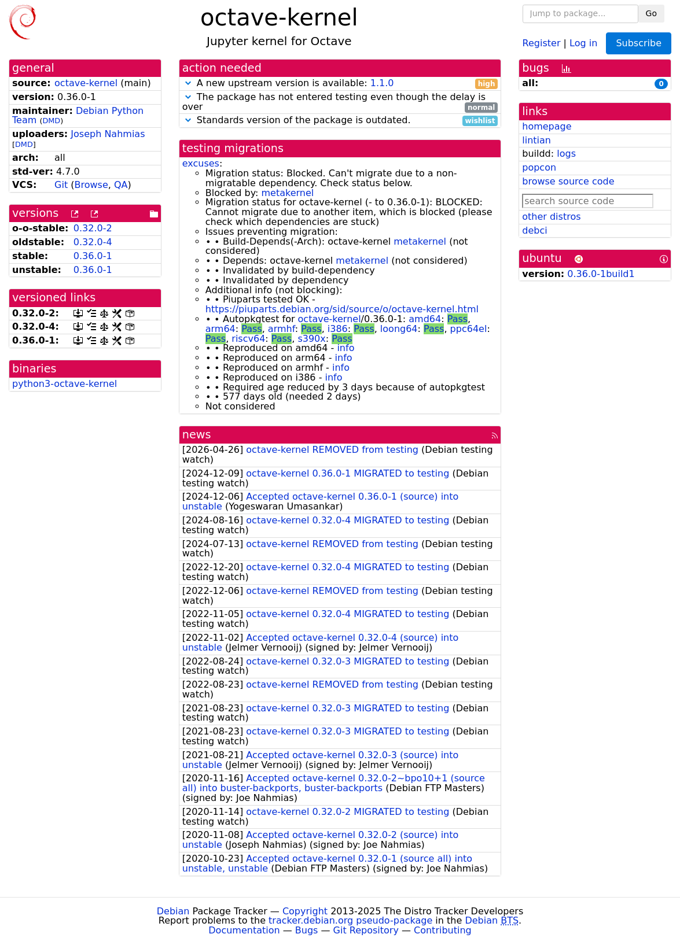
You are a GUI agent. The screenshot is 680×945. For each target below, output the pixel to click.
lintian (536, 140)
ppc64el (468, 328)
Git (61, 184)
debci (534, 230)
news (196, 434)
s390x (311, 338)
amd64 (425, 318)
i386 (338, 328)
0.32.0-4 (92, 242)
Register (542, 42)
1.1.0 (382, 82)
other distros (551, 216)
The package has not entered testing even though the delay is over (340, 102)
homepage (546, 126)
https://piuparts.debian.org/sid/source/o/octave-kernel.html (342, 309)
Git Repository (366, 930)
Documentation (244, 930)
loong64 (399, 328)
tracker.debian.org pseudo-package (350, 920)
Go (651, 13)
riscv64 (248, 338)
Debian (173, 911)
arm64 (220, 328)
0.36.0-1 (92, 255)
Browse (91, 184)
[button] (188, 82)
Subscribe (638, 43)
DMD (51, 120)
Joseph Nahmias (108, 133)
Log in (583, 42)
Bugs (306, 930)
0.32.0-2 (92, 228)
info (345, 347)
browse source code (568, 181)
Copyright (305, 911)
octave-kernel (85, 82)
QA (121, 184)
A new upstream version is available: (340, 83)
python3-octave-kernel (64, 383)
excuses (200, 163)
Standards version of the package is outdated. (340, 120)
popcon (539, 167)
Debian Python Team (78, 115)
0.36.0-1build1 (600, 273)
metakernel (287, 192)
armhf (281, 328)
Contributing (443, 930)
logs (566, 153)
